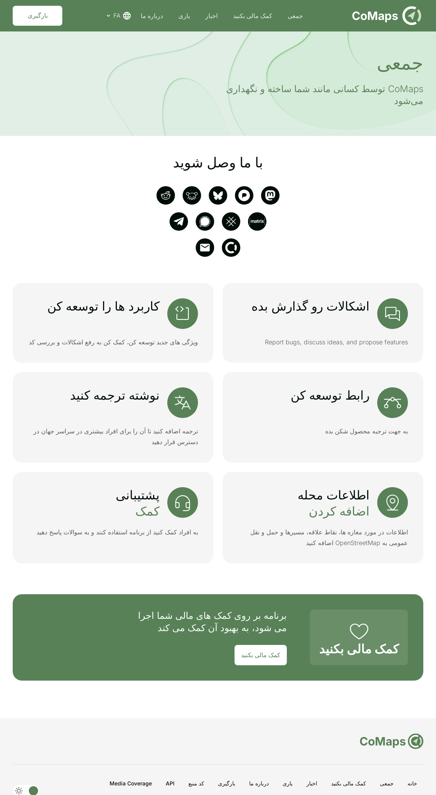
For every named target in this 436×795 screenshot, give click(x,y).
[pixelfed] (244, 195)
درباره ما (152, 16)
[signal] (205, 221)
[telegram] (179, 221)
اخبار (212, 16)
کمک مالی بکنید (253, 16)
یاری (185, 16)
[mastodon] (270, 195)
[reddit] (165, 195)
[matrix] (257, 221)
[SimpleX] (231, 221)
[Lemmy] (192, 195)
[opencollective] (231, 247)
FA (119, 15)
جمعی (296, 16)
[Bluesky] (218, 195)
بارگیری (38, 16)
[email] (205, 247)
